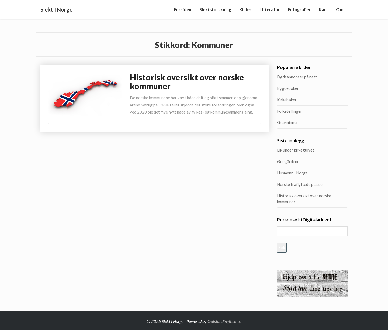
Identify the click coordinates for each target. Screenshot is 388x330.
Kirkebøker (287, 99)
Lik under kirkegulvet (295, 149)
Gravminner (287, 122)
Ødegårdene (288, 161)
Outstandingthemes (224, 321)
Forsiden (182, 9)
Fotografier (299, 9)
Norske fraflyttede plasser (300, 184)
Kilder (245, 9)
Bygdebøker (288, 88)
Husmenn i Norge (305, 172)
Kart (323, 9)
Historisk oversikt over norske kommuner (187, 81)
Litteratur (269, 9)
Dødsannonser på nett (297, 76)
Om (340, 9)
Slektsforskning (215, 9)
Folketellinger (289, 111)
